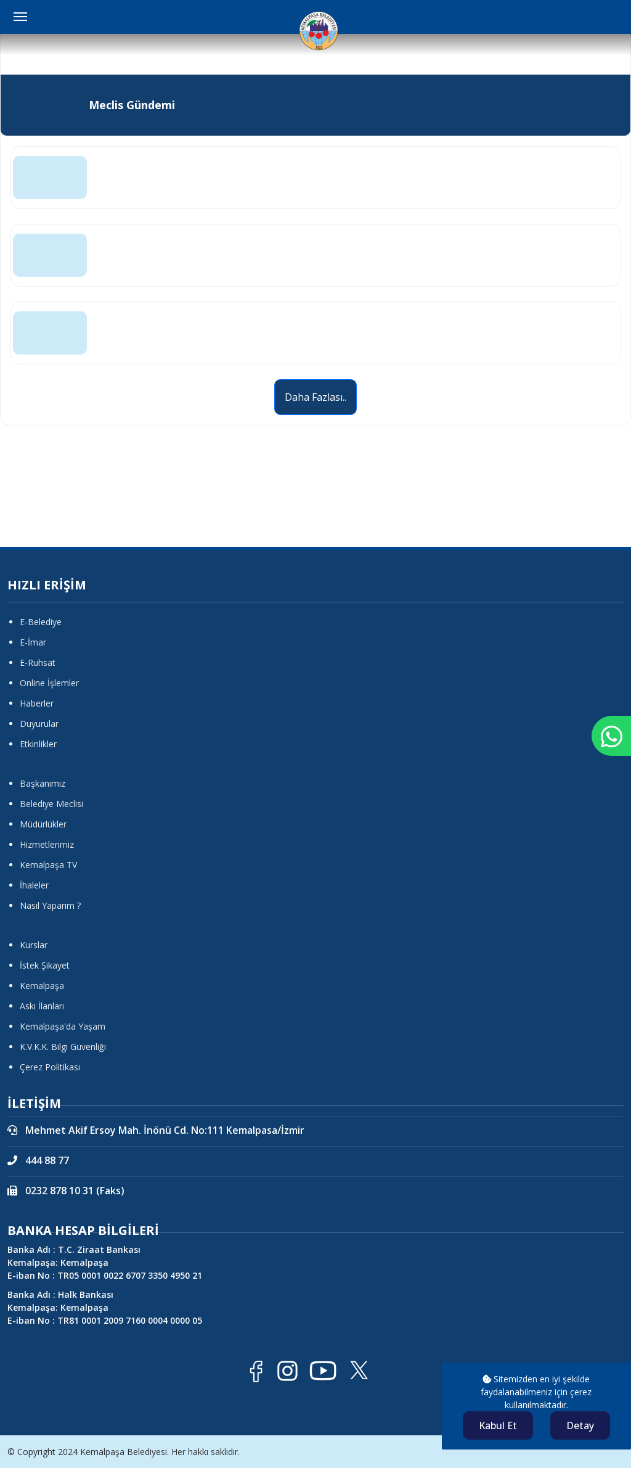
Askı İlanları (42, 1006)
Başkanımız (42, 783)
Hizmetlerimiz (47, 844)
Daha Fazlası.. (315, 397)
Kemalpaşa (42, 985)
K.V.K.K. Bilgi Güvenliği (63, 1046)
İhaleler (34, 885)
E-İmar (33, 642)
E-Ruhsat (37, 662)
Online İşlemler (49, 683)
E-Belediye (41, 622)
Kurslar (33, 945)
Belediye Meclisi (51, 804)
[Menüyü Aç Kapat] (20, 17)
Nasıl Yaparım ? (50, 905)
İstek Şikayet (45, 965)
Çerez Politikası (50, 1067)
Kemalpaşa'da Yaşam (62, 1026)
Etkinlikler (38, 744)
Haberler (37, 703)
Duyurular (39, 723)
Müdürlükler (43, 824)
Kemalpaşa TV (48, 865)
